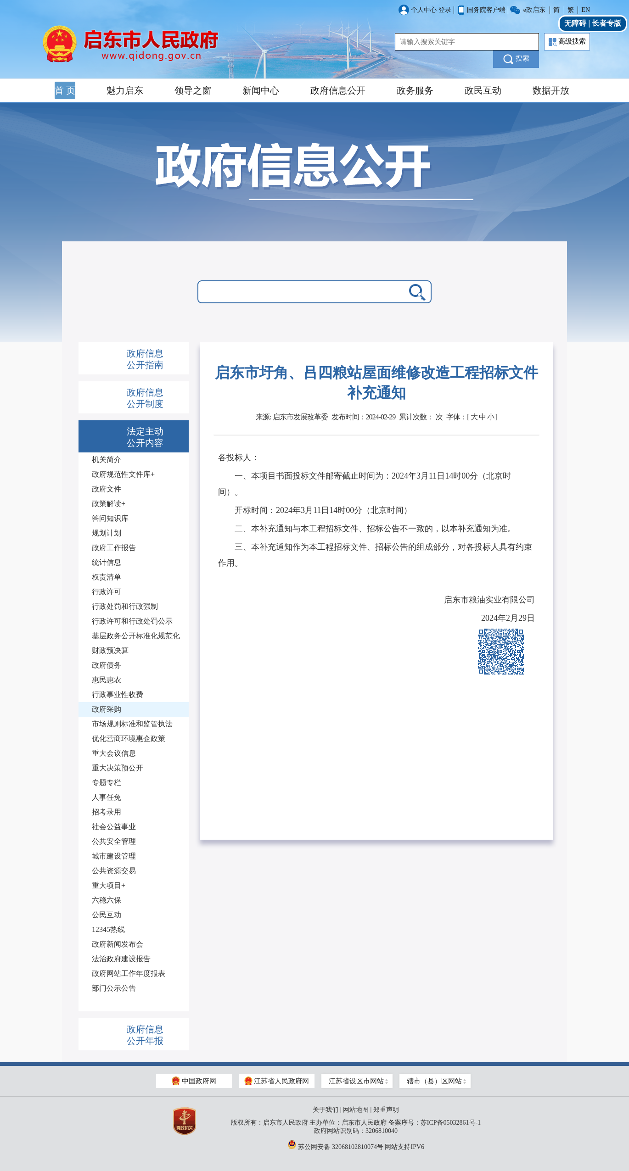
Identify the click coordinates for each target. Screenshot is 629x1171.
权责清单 (106, 577)
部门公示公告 (114, 988)
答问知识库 (110, 518)
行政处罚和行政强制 (125, 606)
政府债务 (106, 665)
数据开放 (551, 90)
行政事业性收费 (117, 694)
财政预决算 (110, 650)
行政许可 (106, 592)
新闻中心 (260, 90)
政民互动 (483, 90)
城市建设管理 (114, 856)
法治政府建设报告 (121, 959)
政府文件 (106, 489)
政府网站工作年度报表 (128, 973)
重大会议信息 (114, 753)
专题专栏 (106, 782)
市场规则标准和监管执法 (132, 724)
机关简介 (106, 459)
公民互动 (106, 915)
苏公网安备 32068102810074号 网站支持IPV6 (355, 1144)
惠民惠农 (106, 680)
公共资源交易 (114, 871)
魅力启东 (125, 90)
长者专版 (606, 23)
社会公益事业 (114, 827)
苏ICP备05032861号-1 (451, 1122)
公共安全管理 (114, 841)
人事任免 (106, 797)
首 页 (65, 90)
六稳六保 (106, 900)
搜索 (516, 59)
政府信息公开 (337, 90)
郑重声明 (386, 1109)
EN (585, 9)
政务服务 (415, 90)
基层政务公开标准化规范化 (136, 636)
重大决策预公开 (117, 768)
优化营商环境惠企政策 (128, 738)
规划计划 (106, 533)
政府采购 (106, 709)
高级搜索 (567, 42)
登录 (444, 9)
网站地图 (356, 1109)
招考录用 (106, 812)
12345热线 (108, 929)
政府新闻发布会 (117, 944)
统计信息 (106, 562)
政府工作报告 (114, 548)
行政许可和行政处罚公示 (132, 621)
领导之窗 (192, 90)
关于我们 (325, 1109)
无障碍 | (578, 23)
